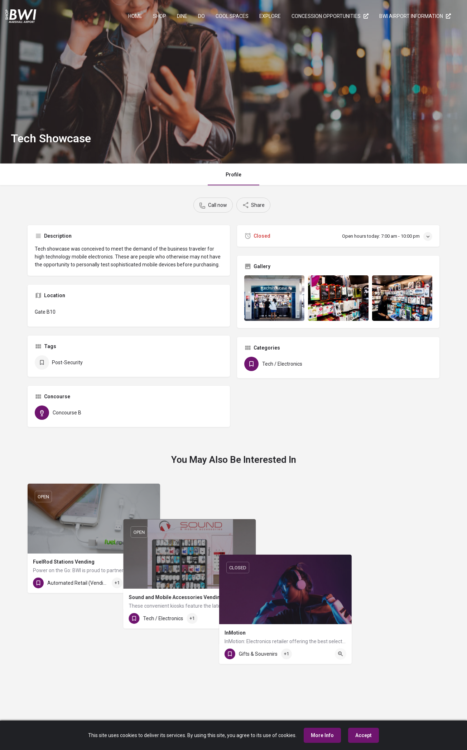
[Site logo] (21, 15)
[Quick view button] (149, 583)
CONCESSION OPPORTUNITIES (330, 16)
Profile (233, 174)
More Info (322, 735)
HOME (135, 16)
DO (201, 16)
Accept (363, 735)
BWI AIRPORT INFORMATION (415, 16)
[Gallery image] (274, 298)
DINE (182, 16)
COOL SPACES (232, 16)
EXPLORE (270, 16)
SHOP (159, 16)
